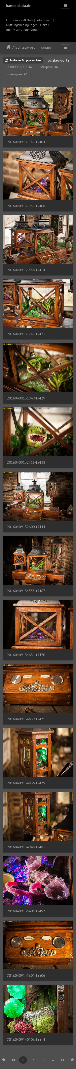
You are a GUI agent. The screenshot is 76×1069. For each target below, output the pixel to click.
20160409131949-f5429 (26, 398)
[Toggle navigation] (65, 6)
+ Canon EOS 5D (19, 67)
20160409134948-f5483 (26, 847)
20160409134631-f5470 (26, 655)
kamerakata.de (18, 5)
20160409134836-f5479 (26, 783)
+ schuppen (48, 67)
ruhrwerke (46, 47)
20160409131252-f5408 (26, 206)
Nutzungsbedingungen (22, 25)
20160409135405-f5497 (26, 911)
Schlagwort (25, 47)
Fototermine (44, 20)
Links (43, 25)
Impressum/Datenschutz (22, 30)
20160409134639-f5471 (26, 719)
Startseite (8, 47)
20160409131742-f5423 (26, 334)
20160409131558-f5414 (26, 270)
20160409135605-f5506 (26, 975)
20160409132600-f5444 (26, 527)
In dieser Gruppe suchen (23, 60)
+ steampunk (16, 74)
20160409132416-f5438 (26, 462)
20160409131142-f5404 (26, 142)
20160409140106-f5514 (26, 1039)
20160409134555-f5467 (26, 591)
